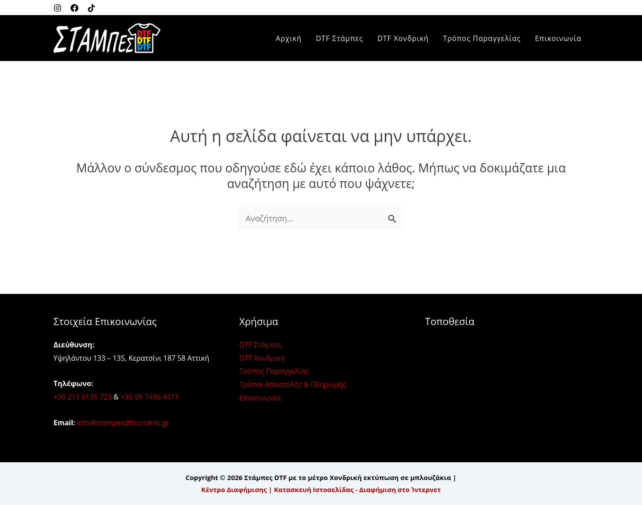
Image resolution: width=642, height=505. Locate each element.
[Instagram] (58, 8)
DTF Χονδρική (402, 38)
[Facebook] (74, 8)
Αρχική (288, 38)
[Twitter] (91, 8)
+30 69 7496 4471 (150, 397)
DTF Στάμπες (339, 38)
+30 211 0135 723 (83, 397)
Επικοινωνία (558, 38)
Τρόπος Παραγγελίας (482, 38)
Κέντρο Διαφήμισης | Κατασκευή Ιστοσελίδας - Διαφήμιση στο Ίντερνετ (321, 489)
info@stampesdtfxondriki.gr (123, 423)
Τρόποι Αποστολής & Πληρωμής (292, 384)
